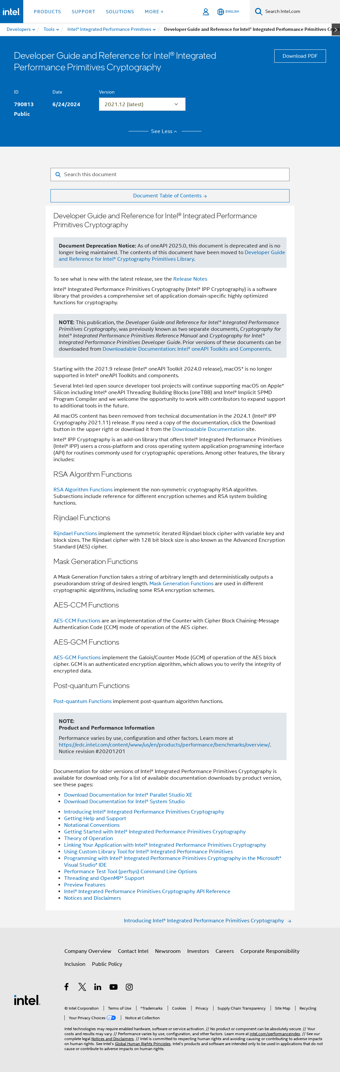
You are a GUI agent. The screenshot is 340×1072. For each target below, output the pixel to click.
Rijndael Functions (75, 533)
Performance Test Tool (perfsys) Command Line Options (130, 871)
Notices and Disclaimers (92, 898)
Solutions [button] (120, 12)
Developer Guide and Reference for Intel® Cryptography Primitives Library (172, 255)
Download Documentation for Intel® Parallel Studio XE (128, 795)
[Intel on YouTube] (114, 988)
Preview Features (84, 885)
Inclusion (74, 964)
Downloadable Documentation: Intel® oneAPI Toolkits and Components (186, 349)
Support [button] (83, 12)
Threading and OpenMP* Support (104, 878)
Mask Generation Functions (181, 583)
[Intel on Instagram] (130, 988)
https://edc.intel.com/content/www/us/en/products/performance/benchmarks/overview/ (164, 745)
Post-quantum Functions (82, 701)
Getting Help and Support (95, 818)
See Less (165, 131)
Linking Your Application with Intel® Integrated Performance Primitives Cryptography (165, 845)
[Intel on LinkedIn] (98, 988)
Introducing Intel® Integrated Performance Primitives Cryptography (144, 812)
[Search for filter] (170, 174)
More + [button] (154, 12)
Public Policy (107, 964)
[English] (228, 11)
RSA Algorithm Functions (83, 489)
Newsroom (168, 951)
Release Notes (190, 279)
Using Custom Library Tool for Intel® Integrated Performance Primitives (148, 851)
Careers (224, 951)
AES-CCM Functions (76, 620)
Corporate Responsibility (269, 951)
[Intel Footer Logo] (27, 999)
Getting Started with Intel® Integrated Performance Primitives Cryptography (155, 831)
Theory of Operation (88, 838)
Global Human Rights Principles (143, 1043)
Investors (198, 951)
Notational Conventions (92, 825)
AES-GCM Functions (77, 657)
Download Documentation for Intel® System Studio (124, 801)
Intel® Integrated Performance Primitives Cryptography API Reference (147, 891)
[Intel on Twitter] (82, 988)
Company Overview (87, 951)
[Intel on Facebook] (67, 988)
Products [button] (47, 12)
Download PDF (300, 56)
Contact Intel (133, 951)
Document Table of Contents (167, 195)
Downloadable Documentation (208, 429)
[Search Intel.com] (301, 11)
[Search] (259, 11)
